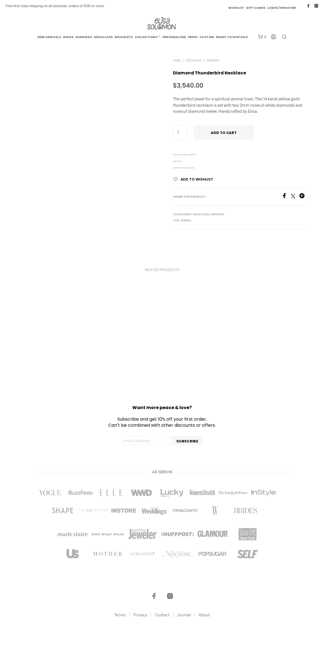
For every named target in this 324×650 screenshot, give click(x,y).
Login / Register (281, 8)
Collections (146, 37)
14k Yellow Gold (188, 168)
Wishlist (236, 8)
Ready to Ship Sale (232, 37)
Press (193, 37)
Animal (186, 220)
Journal (184, 614)
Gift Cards (255, 8)
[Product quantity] (180, 132)
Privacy (140, 614)
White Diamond (189, 155)
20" (181, 161)
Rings (68, 37)
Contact (162, 614)
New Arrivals (49, 37)
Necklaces (103, 37)
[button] (262, 37)
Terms (120, 614)
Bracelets (124, 37)
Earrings (83, 37)
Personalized (174, 37)
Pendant (213, 60)
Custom (206, 37)
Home (177, 60)
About (204, 614)
